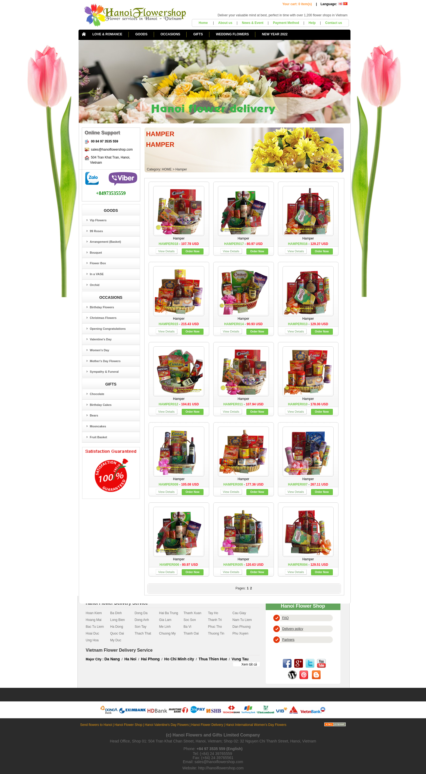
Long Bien (117, 620)
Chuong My (167, 633)
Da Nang (112, 659)
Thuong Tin (216, 633)
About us (225, 23)
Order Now (192, 251)
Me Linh (165, 627)
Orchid (94, 285)
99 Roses (96, 231)
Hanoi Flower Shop (128, 725)
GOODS (141, 34)
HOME (167, 169)
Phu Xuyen (241, 633)
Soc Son (190, 620)
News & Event (252, 23)
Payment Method (286, 23)
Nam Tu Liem (242, 620)
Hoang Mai (94, 620)
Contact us (333, 23)
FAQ (285, 618)
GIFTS (198, 34)
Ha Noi (130, 659)
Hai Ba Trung (168, 613)
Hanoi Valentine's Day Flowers (167, 725)
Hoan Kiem (94, 613)
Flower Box (98, 263)
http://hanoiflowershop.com (220, 768)
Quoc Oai (117, 633)
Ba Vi (187, 627)
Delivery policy (292, 629)
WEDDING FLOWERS (232, 34)
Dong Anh (142, 620)
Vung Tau (240, 659)
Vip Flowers (98, 220)
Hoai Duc (92, 633)
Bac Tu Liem (95, 627)
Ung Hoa (92, 640)
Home (204, 23)
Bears (94, 415)
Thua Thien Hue (213, 659)
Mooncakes (98, 426)
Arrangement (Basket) (105, 241)
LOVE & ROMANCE (107, 34)
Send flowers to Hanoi (96, 725)
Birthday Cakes (101, 404)
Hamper (181, 169)
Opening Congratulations (108, 328)
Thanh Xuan (192, 613)
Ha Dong (116, 627)
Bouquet (96, 252)
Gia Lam (165, 620)
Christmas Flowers (103, 317)
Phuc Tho (215, 627)
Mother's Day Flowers (105, 361)
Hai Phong (150, 659)
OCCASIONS (170, 34)
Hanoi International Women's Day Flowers (255, 725)
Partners (288, 640)
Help (312, 23)
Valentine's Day (101, 339)
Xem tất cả (249, 664)
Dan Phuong (242, 627)
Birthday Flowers (102, 307)
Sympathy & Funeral (104, 371)
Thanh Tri (215, 620)
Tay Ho (213, 613)
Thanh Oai (191, 633)
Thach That (143, 633)
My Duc (115, 640)
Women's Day (99, 350)
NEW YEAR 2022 (274, 34)
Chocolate (97, 394)
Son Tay (140, 627)
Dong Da (141, 613)
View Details (166, 251)
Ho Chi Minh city (179, 659)
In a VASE (97, 274)
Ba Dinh (116, 613)
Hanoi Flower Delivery (207, 725)
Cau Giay (239, 613)
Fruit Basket (98, 437)
